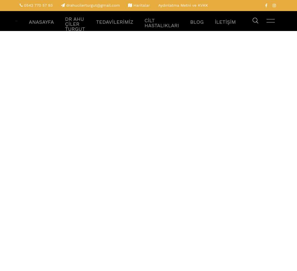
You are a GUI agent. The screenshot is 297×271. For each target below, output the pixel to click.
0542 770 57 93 (38, 5)
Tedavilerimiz (133, 26)
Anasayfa (71, 26)
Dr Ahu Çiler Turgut (100, 26)
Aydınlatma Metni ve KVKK (183, 5)
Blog (202, 26)
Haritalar (141, 5)
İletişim (227, 26)
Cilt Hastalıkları (172, 26)
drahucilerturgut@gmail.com (93, 5)
